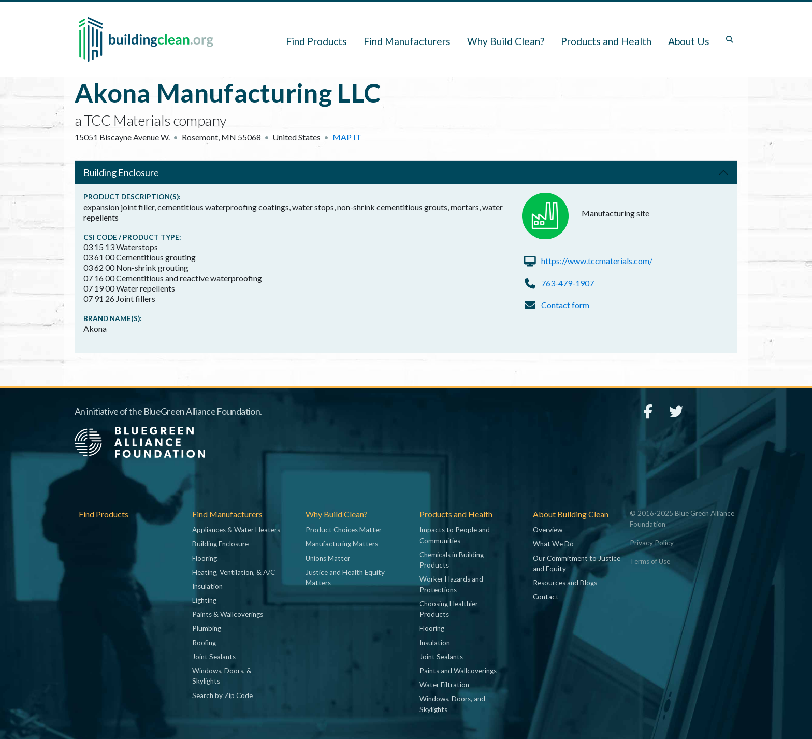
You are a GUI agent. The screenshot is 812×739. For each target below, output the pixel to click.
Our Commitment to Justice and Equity (576, 563)
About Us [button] (688, 41)
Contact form (565, 305)
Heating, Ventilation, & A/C (233, 572)
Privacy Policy (652, 543)
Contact (546, 596)
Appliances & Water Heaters (236, 530)
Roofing (204, 643)
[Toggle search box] (730, 39)
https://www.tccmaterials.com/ (597, 261)
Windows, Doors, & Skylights (222, 675)
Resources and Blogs (565, 582)
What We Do (553, 544)
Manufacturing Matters (342, 544)
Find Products (316, 41)
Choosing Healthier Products (448, 609)
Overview (547, 530)
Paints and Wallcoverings (458, 670)
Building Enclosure (121, 172)
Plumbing (206, 628)
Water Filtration (444, 684)
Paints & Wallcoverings (227, 614)
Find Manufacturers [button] (407, 41)
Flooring (204, 558)
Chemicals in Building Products (451, 559)
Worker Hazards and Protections (451, 584)
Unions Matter (328, 558)
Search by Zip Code (222, 695)
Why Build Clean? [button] (505, 41)
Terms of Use (650, 561)
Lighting (204, 600)
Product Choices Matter (344, 530)
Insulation (207, 586)
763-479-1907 (567, 283)
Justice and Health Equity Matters (345, 577)
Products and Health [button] (606, 41)
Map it (346, 137)
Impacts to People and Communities (454, 535)
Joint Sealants (214, 657)
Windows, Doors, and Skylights (452, 703)
